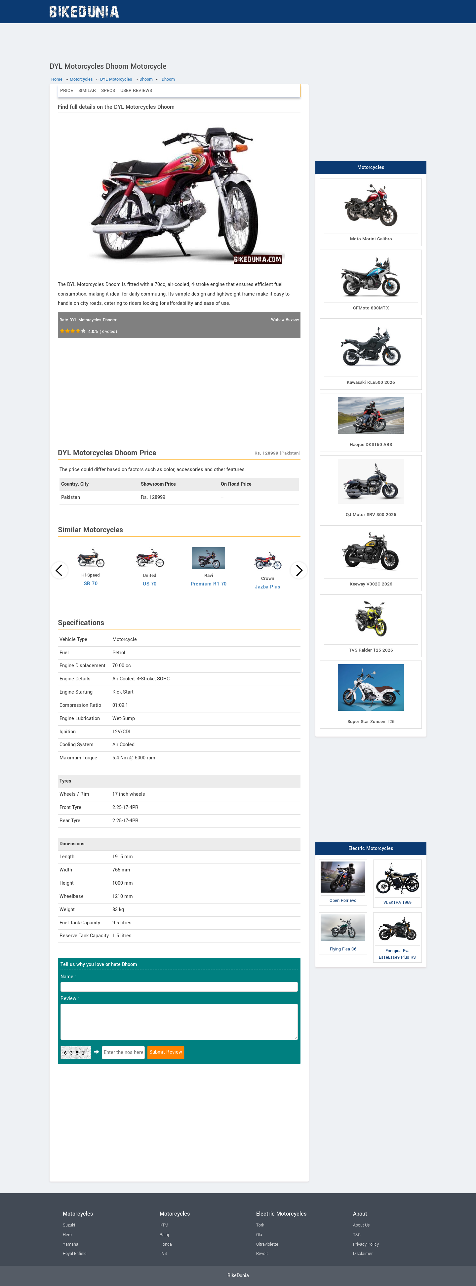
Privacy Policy (366, 1244)
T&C (357, 1235)
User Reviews (136, 90)
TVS (163, 1254)
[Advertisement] (238, 41)
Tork (260, 1225)
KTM (164, 1225)
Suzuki (69, 1225)
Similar (87, 90)
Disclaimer (363, 1254)
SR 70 (91, 583)
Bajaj (164, 1235)
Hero (67, 1235)
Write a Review (285, 320)
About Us (361, 1225)
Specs (108, 90)
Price (66, 90)
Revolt (262, 1254)
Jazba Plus (267, 586)
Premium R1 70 (209, 584)
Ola (259, 1235)
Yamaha (70, 1244)
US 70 (150, 584)
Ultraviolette (267, 1244)
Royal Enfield (75, 1254)
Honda (166, 1244)
